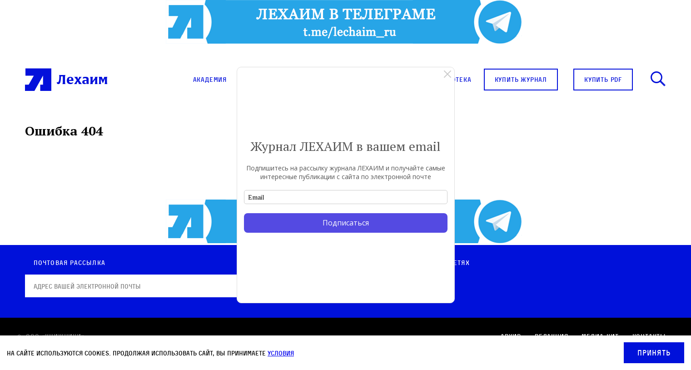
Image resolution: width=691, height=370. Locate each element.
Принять (654, 352)
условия (281, 353)
